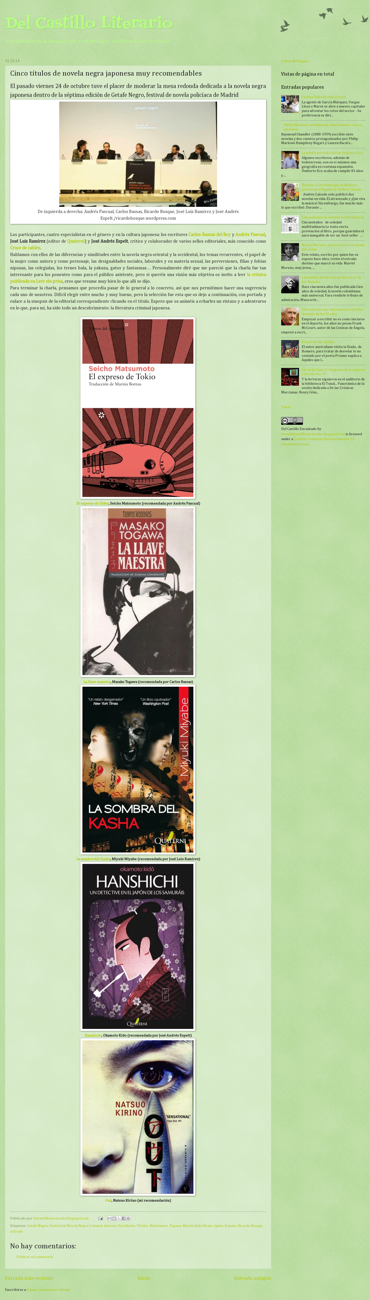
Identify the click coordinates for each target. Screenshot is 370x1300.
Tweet (286, 407)
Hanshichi (93, 1035)
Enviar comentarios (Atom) (48, 1290)
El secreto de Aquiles (318, 342)
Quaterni (76, 241)
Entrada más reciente (29, 1278)
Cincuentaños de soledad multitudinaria (333, 217)
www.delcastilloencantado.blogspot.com (313, 434)
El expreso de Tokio (92, 503)
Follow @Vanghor (295, 61)
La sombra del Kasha (93, 859)
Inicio (144, 1278)
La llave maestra (97, 682)
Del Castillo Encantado (298, 429)
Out (108, 1200)
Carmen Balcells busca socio (324, 97)
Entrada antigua (252, 1278)
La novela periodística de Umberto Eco (332, 153)
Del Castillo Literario (89, 24)
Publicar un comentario (35, 1257)
